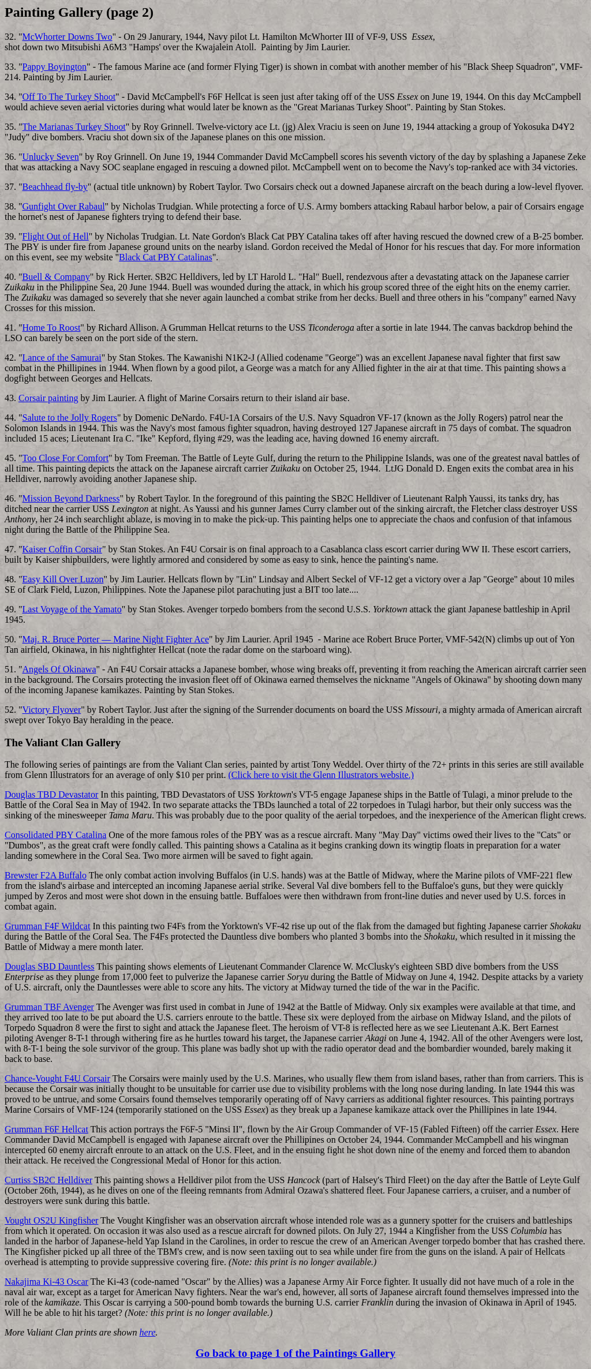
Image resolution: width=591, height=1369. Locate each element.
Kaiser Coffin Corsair (62, 549)
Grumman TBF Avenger (49, 1007)
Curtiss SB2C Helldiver (48, 1180)
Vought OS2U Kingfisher (51, 1220)
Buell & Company (56, 277)
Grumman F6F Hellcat (46, 1129)
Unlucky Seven (51, 157)
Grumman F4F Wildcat (47, 926)
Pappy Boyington (55, 67)
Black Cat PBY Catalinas (165, 257)
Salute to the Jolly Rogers (70, 417)
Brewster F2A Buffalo (46, 875)
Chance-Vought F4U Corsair (57, 1078)
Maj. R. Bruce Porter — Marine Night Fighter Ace (116, 639)
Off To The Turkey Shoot (69, 97)
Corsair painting (48, 398)
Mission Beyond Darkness (71, 498)
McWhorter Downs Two (68, 37)
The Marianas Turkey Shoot (74, 127)
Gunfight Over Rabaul (64, 206)
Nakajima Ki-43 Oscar (46, 1281)
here (148, 1332)
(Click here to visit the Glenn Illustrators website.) (321, 775)
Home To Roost (52, 327)
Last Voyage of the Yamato (72, 609)
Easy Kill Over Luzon (63, 579)
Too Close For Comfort (66, 458)
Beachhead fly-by (55, 187)
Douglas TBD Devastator (51, 794)
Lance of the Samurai (62, 357)
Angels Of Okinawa (59, 669)
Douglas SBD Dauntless (50, 966)
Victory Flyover (52, 710)
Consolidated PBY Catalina (55, 835)
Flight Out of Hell (56, 236)
